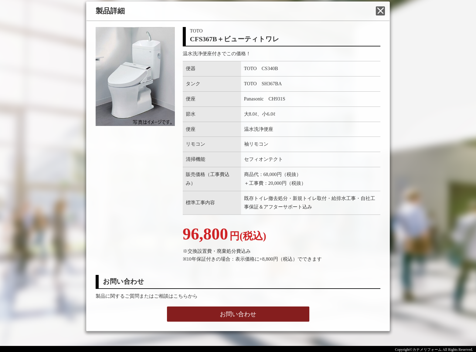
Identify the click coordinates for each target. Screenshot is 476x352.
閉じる (380, 10)
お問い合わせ (238, 314)
